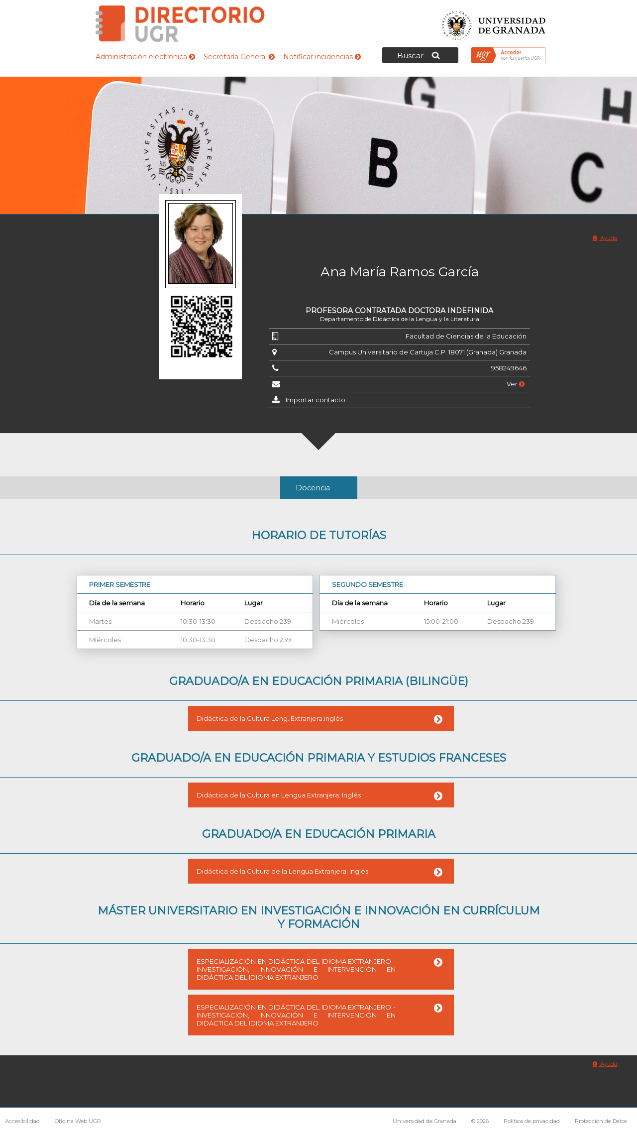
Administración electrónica (145, 56)
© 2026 (480, 1121)
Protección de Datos (601, 1121)
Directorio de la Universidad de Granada (180, 23)
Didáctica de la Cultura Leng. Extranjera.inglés (270, 718)
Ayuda (605, 237)
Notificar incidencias (322, 56)
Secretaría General (239, 56)
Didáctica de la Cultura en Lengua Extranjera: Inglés (279, 795)
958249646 (509, 368)
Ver (516, 384)
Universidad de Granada (494, 22)
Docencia (313, 487)
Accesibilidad (22, 1121)
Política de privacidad (532, 1121)
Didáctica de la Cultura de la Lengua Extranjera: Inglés (282, 871)
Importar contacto (315, 400)
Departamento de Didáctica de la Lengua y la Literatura (399, 319)
